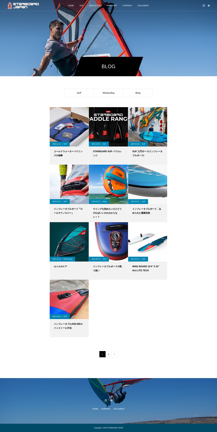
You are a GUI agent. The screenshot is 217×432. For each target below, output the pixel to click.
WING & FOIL (95, 5)
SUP (81, 5)
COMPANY (127, 5)
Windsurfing (108, 93)
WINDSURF (112, 5)
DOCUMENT (143, 5)
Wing (137, 93)
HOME (71, 5)
